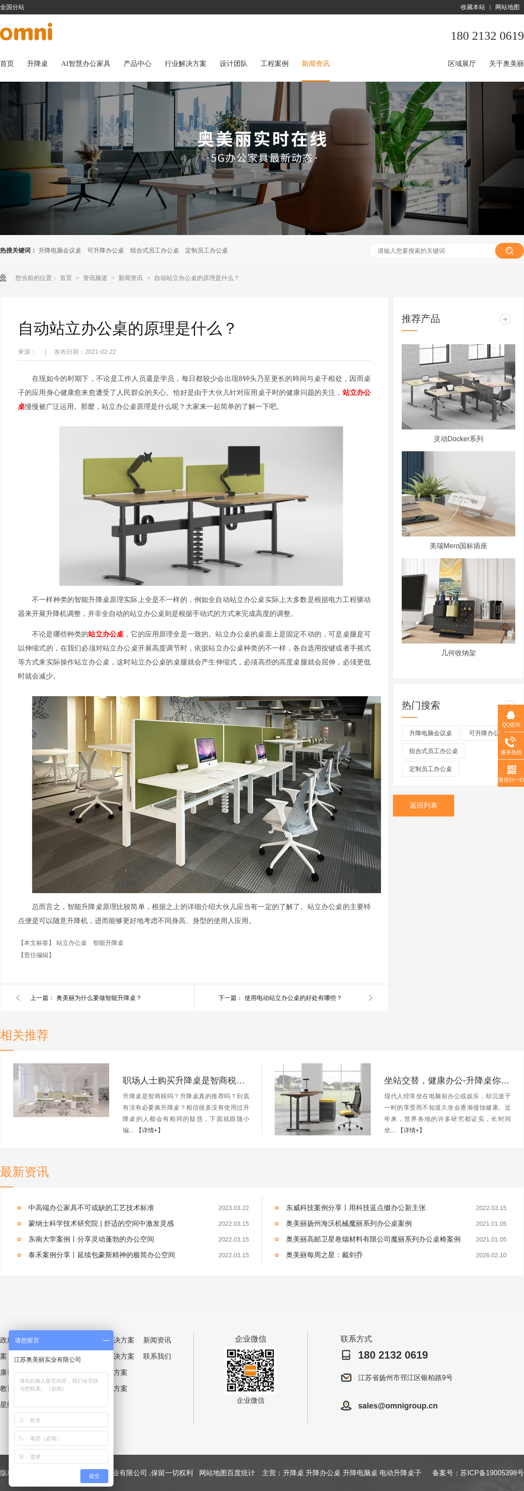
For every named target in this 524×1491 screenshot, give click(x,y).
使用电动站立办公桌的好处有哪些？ (293, 997)
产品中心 (138, 63)
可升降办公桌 (105, 250)
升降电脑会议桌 (59, 250)
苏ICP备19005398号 (492, 1473)
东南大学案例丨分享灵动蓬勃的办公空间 (91, 1239)
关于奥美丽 (506, 63)
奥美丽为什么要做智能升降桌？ (99, 997)
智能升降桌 (108, 942)
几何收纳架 (458, 653)
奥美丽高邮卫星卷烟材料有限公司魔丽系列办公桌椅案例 (373, 1239)
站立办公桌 (106, 634)
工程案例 (275, 63)
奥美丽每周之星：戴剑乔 (324, 1255)
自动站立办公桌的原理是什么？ (197, 277)
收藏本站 (473, 7)
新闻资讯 (316, 63)
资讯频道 (96, 277)
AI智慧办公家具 (85, 63)
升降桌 (37, 63)
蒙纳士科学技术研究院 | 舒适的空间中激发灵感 (101, 1223)
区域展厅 (462, 63)
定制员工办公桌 (206, 250)
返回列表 (424, 805)
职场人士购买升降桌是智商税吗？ (186, 1080)
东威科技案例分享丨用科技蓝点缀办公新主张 (356, 1207)
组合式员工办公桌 (154, 250)
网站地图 (507, 7)
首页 (7, 63)
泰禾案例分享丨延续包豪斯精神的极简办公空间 (101, 1255)
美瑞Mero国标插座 (458, 546)
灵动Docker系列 (459, 439)
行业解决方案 (186, 63)
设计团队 (234, 63)
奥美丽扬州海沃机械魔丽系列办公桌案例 (349, 1223)
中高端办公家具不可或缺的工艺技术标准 (91, 1207)
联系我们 (157, 1356)
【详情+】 (150, 1130)
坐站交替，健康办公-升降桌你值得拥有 (447, 1080)
